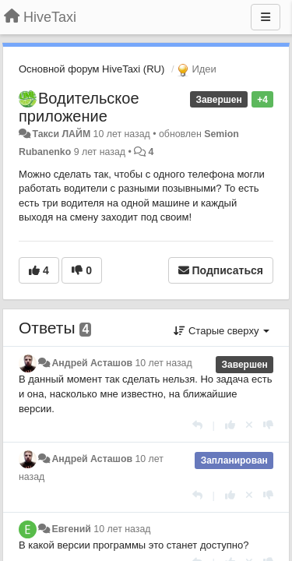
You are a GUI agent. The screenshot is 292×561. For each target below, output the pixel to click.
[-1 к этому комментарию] (268, 425)
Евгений (70, 529)
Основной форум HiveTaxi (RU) (91, 69)
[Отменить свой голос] (249, 425)
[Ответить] (197, 425)
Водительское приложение (79, 107)
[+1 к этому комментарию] (230, 425)
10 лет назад (163, 363)
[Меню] (265, 17)
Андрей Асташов (91, 363)
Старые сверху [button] (221, 331)
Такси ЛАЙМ (61, 134)
